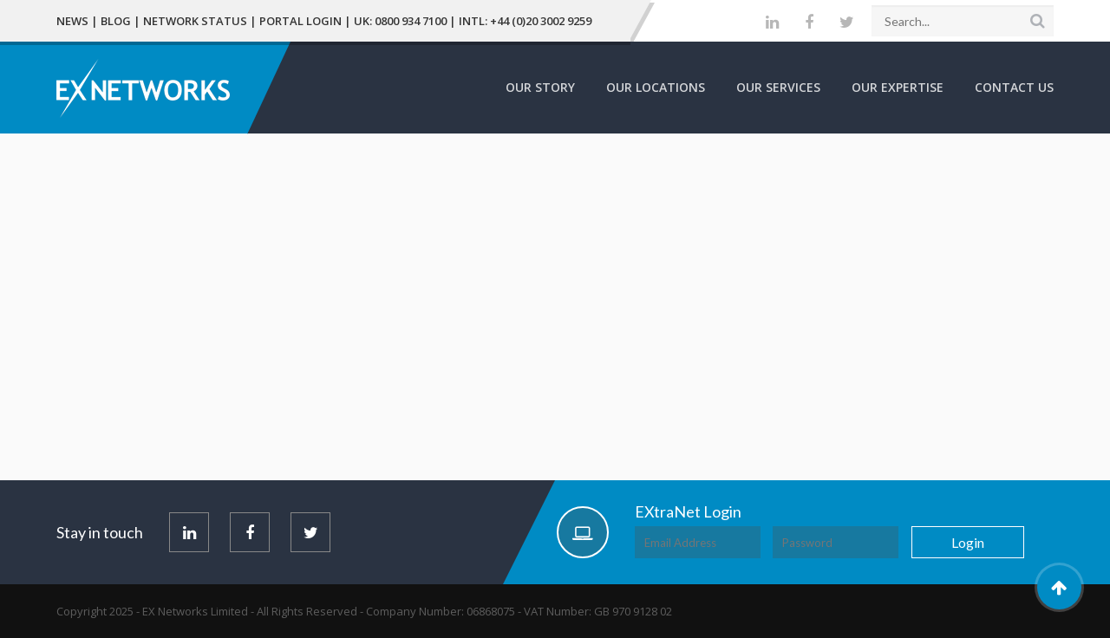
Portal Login (300, 21)
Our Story (540, 87)
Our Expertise (898, 87)
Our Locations (655, 87)
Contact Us (1014, 87)
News (72, 21)
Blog (116, 21)
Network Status (195, 21)
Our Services (778, 87)
